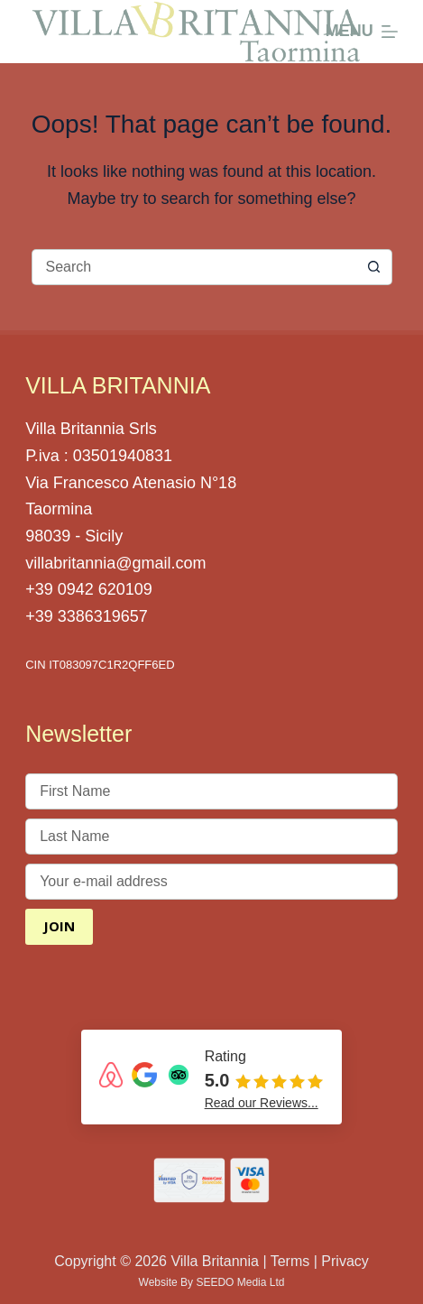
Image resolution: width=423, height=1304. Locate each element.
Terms (290, 1261)
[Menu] (362, 31)
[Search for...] (194, 267)
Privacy (344, 1261)
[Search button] (374, 267)
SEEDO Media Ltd (240, 1282)
